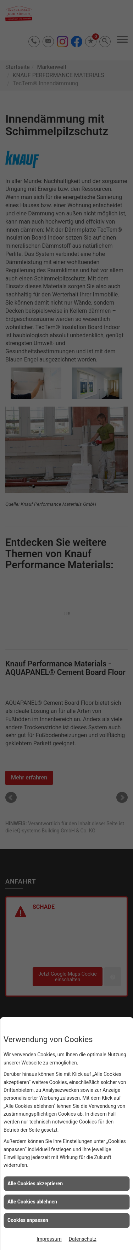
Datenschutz (82, 1239)
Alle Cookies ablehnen (32, 1202)
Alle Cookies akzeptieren (35, 1183)
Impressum (49, 1239)
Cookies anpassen (27, 1220)
